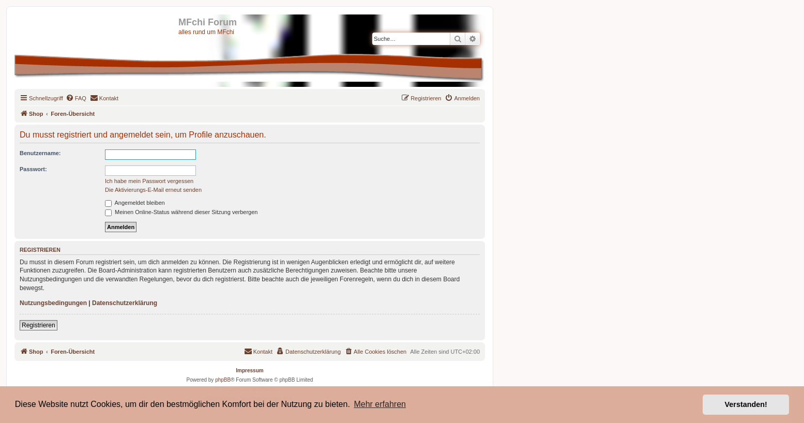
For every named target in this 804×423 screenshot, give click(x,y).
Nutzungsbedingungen (53, 303)
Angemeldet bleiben (135, 203)
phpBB (223, 380)
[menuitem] (76, 98)
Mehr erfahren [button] (380, 404)
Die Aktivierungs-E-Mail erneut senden (153, 190)
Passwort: (33, 169)
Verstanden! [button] (746, 404)
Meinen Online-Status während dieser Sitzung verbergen (181, 212)
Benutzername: (40, 153)
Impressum (249, 370)
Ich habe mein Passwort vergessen (149, 181)
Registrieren (38, 325)
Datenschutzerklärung (124, 303)
